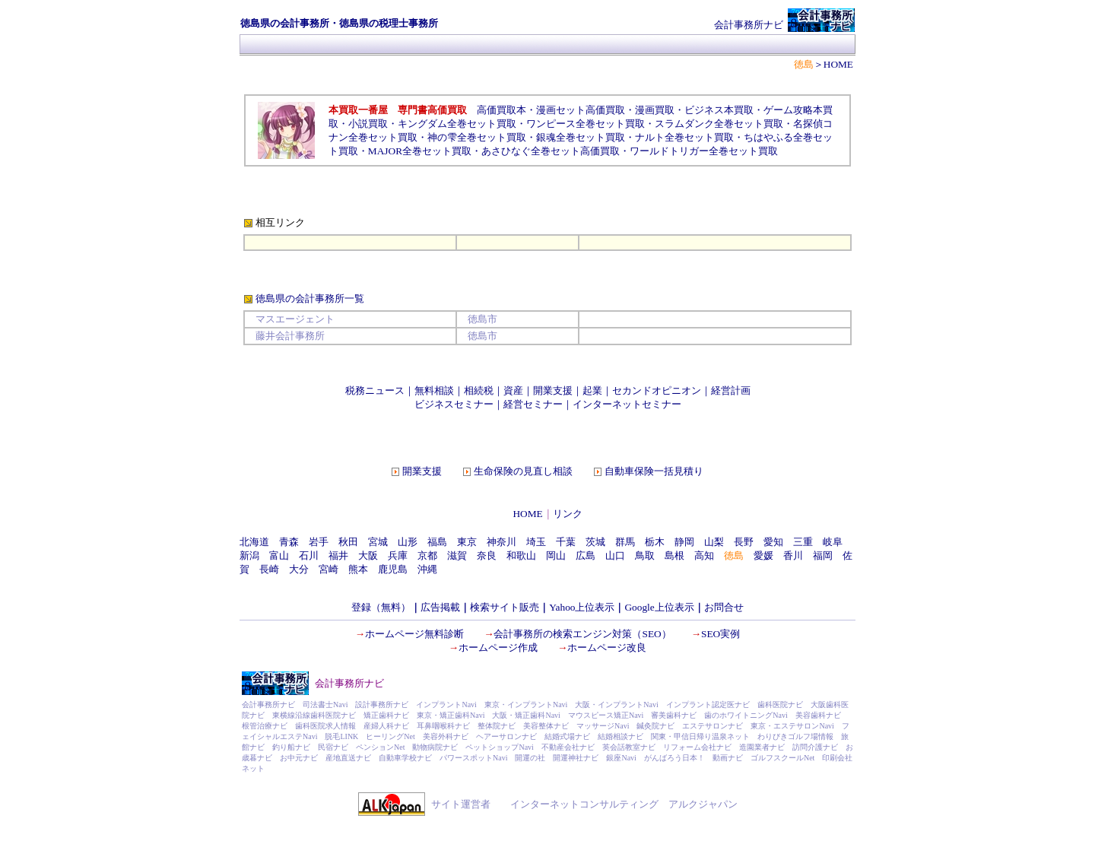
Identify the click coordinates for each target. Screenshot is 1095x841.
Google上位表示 (659, 607)
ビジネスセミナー (454, 404)
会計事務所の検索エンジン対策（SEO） (582, 633)
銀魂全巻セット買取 (580, 137)
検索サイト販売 (504, 607)
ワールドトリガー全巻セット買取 (704, 151)
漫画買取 (654, 110)
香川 (793, 555)
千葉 (566, 541)
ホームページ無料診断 (414, 633)
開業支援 (553, 390)
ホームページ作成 (498, 647)
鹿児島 (393, 569)
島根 (674, 555)
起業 (592, 390)
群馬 (625, 541)
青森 (289, 541)
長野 (744, 541)
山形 (407, 541)
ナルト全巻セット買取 (684, 137)
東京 (467, 541)
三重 (803, 541)
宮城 (378, 541)
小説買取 (368, 123)
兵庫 (398, 555)
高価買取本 (501, 110)
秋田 (348, 541)
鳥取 (645, 555)
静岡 (684, 541)
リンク (567, 513)
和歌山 (521, 555)
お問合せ (724, 607)
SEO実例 (720, 633)
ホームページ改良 (606, 647)
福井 (338, 555)
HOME (527, 513)
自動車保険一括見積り (654, 471)
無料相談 (434, 390)
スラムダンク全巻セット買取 (719, 123)
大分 (299, 569)
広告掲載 (440, 607)
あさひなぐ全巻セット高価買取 (550, 151)
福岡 (823, 555)
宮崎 (328, 569)
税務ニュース (375, 390)
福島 (437, 541)
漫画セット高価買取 (580, 110)
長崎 (269, 569)
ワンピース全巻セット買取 (585, 123)
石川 (309, 555)
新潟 (249, 555)
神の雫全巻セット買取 (476, 137)
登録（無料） (381, 607)
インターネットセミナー (627, 404)
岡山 (556, 555)
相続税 (479, 390)
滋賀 (457, 555)
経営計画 (731, 390)
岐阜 (833, 541)
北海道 (254, 541)
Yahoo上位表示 (581, 607)
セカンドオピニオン (656, 390)
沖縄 (427, 569)
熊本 (358, 569)
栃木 (655, 541)
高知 (704, 555)
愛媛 (763, 555)
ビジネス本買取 (719, 110)
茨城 (595, 541)
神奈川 (501, 541)
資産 (513, 390)
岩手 (318, 541)
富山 (279, 555)
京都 (427, 555)
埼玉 (536, 541)
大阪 (368, 555)
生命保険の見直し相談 (523, 471)
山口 (615, 555)
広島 (585, 555)
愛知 (773, 541)
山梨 (714, 541)
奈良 (487, 555)
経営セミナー (533, 404)
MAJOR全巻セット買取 (419, 151)
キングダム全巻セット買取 (457, 123)
